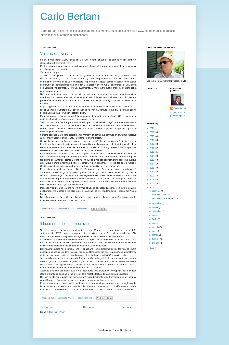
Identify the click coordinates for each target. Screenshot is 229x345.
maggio (155, 227)
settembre (157, 211)
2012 (152, 164)
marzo (155, 235)
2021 (152, 128)
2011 (152, 168)
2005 (152, 248)
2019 (152, 136)
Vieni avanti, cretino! (57, 53)
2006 (152, 187)
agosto (155, 215)
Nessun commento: (85, 298)
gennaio (156, 243)
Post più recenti (48, 307)
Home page (88, 307)
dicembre (156, 191)
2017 (152, 144)
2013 (152, 160)
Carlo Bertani (69, 16)
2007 (152, 183)
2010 (152, 172)
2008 (152, 180)
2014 (152, 156)
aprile (155, 231)
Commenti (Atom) (57, 312)
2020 (152, 132)
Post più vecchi (129, 307)
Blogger (127, 330)
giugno (155, 223)
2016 (152, 148)
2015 (152, 152)
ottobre (155, 207)
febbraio (156, 239)
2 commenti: (82, 209)
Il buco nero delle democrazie (64, 224)
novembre (157, 203)
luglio (154, 219)
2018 (152, 140)
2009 (152, 176)
